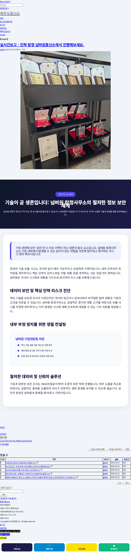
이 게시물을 (4, 444)
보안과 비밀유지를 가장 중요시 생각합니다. (22, 470)
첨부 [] (3, 437)
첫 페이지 (3, 498)
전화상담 (17, 547)
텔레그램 (49, 547)
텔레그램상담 (5, 534)
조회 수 (127, 459)
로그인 (2, 24)
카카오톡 (81, 547)
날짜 (116, 459)
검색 (3, 494)
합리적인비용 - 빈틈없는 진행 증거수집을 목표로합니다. (27, 474)
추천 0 (2, 427)
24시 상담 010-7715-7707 (10, 531)
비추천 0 (3, 434)
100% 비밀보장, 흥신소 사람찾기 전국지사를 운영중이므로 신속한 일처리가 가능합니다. (40, 477)
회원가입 (3, 28)
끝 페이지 (13, 498)
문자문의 (114, 547)
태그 (127, 482)
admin (2, 49)
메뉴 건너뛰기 (5, 1)
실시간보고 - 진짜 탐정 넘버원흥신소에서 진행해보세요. (42, 44)
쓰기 (119, 482)
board (2, 34)
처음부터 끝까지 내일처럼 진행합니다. (20, 463)
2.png (16, 440)
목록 (127, 449)
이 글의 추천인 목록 (97, 449)
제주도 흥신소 (5, 31)
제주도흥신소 (5, 501)
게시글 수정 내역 (115, 449)
